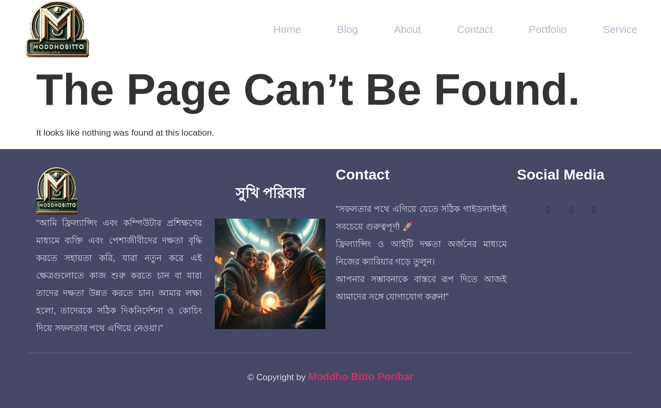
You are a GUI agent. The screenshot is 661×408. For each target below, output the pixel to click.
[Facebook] (548, 211)
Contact (475, 29)
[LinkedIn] (594, 211)
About (407, 29)
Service (620, 29)
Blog (347, 29)
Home (287, 29)
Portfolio (547, 29)
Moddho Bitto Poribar (360, 376)
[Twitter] (571, 211)
